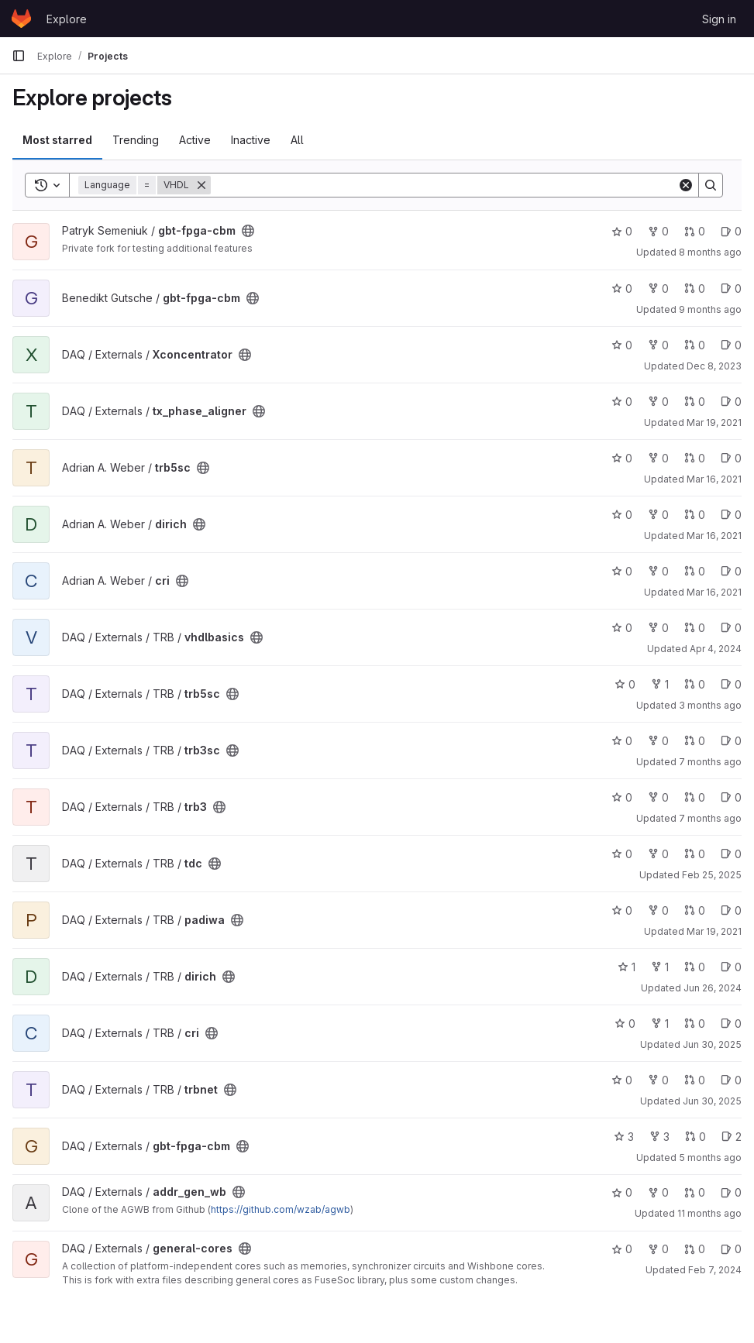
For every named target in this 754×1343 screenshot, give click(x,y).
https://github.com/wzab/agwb (280, 1209)
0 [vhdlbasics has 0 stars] (621, 627)
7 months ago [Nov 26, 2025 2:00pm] (710, 818)
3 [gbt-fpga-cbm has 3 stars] (624, 1136)
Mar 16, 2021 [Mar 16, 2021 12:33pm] (714, 535)
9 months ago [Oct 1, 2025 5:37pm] (710, 309)
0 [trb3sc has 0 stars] (621, 740)
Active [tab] (195, 139)
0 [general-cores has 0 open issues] (731, 1248)
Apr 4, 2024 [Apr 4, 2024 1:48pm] (716, 648)
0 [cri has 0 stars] (621, 571)
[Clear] (686, 185)
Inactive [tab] (250, 139)
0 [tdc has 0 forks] (658, 853)
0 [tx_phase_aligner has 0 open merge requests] (694, 401)
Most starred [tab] (57, 139)
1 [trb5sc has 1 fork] (660, 684)
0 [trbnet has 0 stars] (621, 1080)
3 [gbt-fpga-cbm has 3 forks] (659, 1136)
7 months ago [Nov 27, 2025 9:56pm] (710, 762)
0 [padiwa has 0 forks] (658, 910)
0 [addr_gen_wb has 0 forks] (658, 1192)
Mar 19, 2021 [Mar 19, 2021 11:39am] (714, 422)
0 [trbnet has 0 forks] (658, 1080)
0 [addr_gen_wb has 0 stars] (621, 1192)
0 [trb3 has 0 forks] (658, 797)
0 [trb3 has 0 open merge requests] (694, 797)
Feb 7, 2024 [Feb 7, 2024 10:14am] (715, 1270)
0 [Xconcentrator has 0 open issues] (731, 345)
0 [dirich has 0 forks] (658, 514)
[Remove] (201, 185)
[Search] (444, 185)
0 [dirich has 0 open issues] (731, 514)
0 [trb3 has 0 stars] (621, 797)
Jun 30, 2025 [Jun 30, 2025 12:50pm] (712, 1044)
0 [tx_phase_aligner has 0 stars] (621, 401)
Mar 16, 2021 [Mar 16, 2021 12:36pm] (714, 479)
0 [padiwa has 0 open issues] (731, 910)
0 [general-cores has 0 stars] (621, 1248)
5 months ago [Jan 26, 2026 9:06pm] (710, 1157)
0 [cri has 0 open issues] (731, 571)
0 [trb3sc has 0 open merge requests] (694, 740)
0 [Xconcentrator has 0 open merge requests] (694, 345)
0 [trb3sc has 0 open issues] (731, 740)
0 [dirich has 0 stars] (621, 514)
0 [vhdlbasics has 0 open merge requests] (694, 627)
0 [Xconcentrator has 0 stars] (621, 345)
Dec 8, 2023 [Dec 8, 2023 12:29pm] (714, 366)
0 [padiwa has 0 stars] (621, 910)
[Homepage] (21, 18)
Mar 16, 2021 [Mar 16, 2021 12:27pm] (714, 592)
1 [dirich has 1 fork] (660, 967)
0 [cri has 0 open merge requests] (694, 571)
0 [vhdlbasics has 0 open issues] (731, 627)
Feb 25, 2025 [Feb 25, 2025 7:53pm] (712, 875)
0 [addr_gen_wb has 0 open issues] (731, 1192)
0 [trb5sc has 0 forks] (658, 458)
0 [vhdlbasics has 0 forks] (658, 627)
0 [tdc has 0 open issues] (731, 853)
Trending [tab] (135, 139)
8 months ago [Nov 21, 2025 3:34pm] (710, 252)
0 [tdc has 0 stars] (621, 853)
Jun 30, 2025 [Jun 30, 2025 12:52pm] (712, 1101)
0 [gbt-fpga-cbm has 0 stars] (621, 231)
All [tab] (297, 139)
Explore (66, 19)
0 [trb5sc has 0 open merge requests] (694, 458)
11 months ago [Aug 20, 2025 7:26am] (709, 1213)
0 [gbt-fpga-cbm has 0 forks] (658, 231)
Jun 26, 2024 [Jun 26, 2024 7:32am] (712, 988)
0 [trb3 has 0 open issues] (731, 797)
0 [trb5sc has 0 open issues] (731, 458)
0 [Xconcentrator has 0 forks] (658, 345)
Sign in (719, 19)
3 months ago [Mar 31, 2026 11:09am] (710, 705)
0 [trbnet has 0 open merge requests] (694, 1080)
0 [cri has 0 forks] (658, 571)
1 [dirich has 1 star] (626, 967)
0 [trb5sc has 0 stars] (621, 458)
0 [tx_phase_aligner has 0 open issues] (731, 401)
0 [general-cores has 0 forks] (658, 1248)
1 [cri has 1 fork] (660, 1023)
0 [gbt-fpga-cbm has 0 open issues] (731, 231)
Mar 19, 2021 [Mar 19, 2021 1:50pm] (714, 931)
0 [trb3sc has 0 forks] (658, 740)
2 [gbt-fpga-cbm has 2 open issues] (731, 1136)
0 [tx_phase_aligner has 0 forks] (658, 401)
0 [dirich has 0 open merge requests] (694, 514)
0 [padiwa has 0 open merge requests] (694, 910)
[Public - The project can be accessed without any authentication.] (248, 231)
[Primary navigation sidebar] (18, 55)
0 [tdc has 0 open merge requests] (694, 853)
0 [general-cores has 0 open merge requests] (694, 1248)
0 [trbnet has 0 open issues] (731, 1080)
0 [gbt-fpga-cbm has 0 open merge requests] (694, 231)
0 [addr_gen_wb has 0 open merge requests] (694, 1192)
